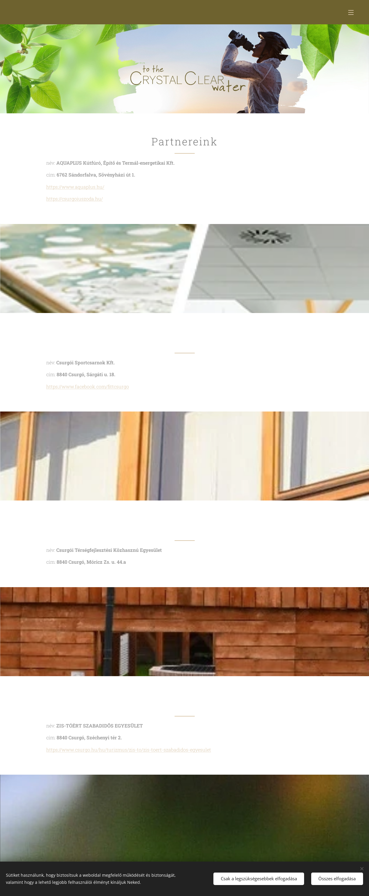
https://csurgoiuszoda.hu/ (74, 199)
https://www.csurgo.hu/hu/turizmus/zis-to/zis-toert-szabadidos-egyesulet (128, 749)
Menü (351, 12)
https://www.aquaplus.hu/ (75, 187)
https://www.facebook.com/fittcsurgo (87, 386)
